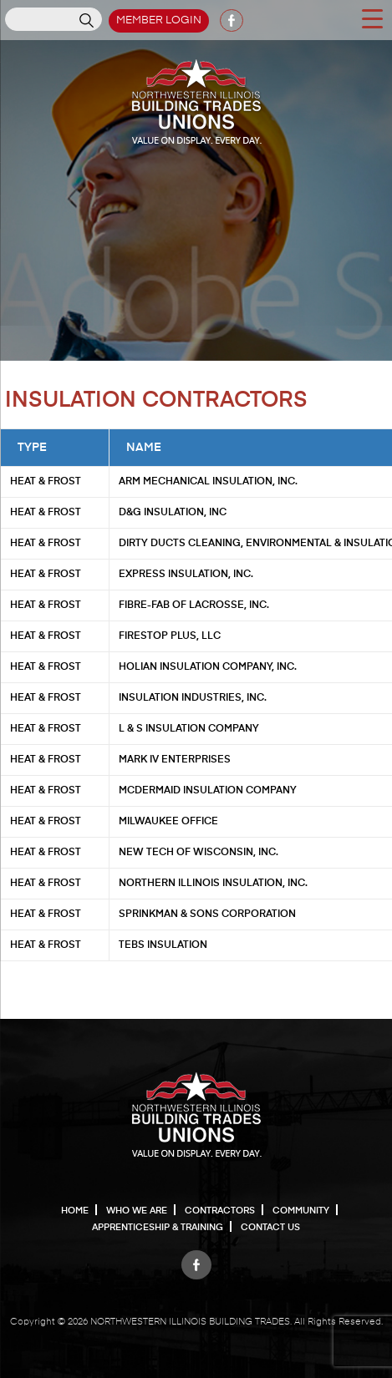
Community (300, 1210)
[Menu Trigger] (372, 17)
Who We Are (136, 1210)
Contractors (220, 1210)
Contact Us (270, 1227)
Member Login (158, 20)
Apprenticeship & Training (157, 1227)
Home (75, 1210)
